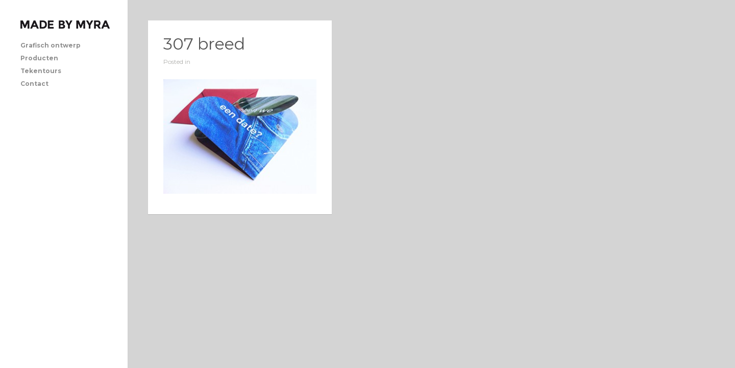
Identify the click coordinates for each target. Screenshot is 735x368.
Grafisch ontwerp (50, 45)
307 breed (204, 44)
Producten (39, 58)
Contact (34, 83)
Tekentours (40, 71)
